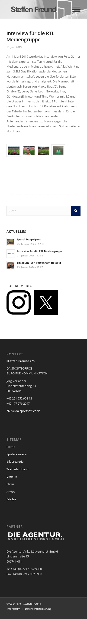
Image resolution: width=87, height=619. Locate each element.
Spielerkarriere (16, 454)
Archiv (10, 492)
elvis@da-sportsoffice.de (23, 411)
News (10, 484)
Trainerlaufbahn (17, 469)
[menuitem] (74, 9)
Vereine (11, 477)
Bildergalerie (14, 461)
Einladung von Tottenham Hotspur (39, 262)
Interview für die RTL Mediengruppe (40, 251)
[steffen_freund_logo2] (36, 9)
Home (10, 447)
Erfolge (11, 499)
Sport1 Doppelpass (29, 239)
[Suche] (43, 211)
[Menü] (74, 9)
